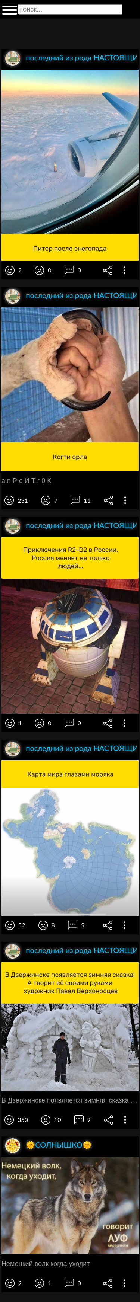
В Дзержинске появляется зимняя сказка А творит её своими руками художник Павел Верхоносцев (70, 1100)
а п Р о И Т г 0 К (26, 480)
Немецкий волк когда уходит (45, 1263)
